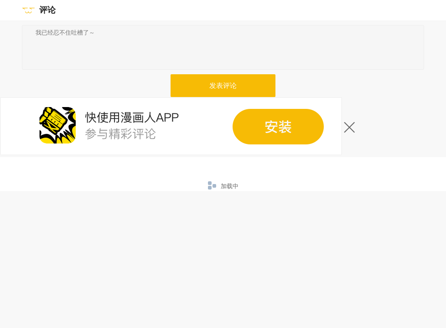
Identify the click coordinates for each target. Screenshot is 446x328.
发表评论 (223, 85)
